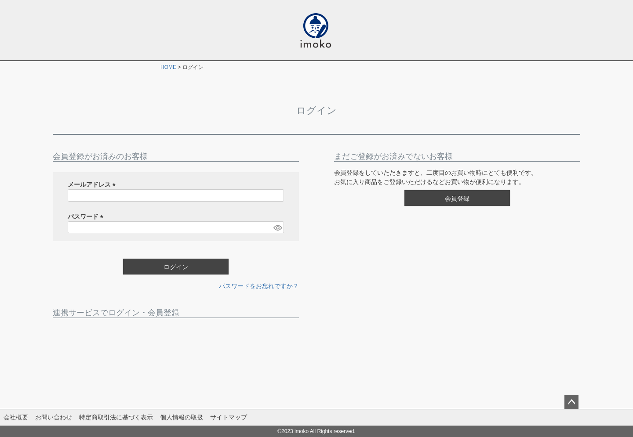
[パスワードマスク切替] (277, 227)
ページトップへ (571, 402)
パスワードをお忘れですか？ (259, 285)
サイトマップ (228, 417)
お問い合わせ (53, 417)
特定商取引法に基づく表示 (116, 417)
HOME (168, 67)
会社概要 (16, 417)
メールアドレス (93, 184)
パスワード (87, 216)
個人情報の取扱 (181, 417)
